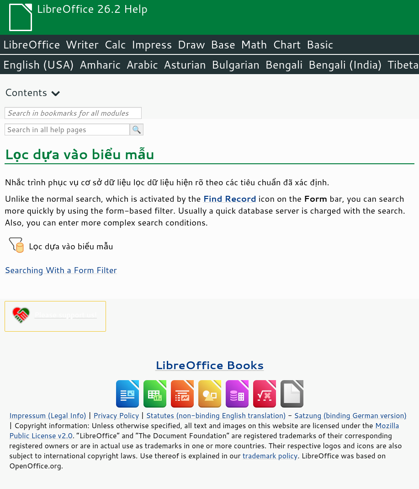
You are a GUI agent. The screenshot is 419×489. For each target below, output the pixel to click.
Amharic (100, 64)
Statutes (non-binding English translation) (216, 415)
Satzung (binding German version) (350, 415)
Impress (152, 44)
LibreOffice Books (209, 365)
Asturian (185, 64)
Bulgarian (236, 64)
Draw (191, 44)
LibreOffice (31, 44)
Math (254, 44)
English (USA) (38, 64)
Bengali (283, 64)
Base (223, 44)
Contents (26, 92)
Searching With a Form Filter (61, 270)
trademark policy (270, 456)
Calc (115, 44)
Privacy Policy (116, 415)
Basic (319, 44)
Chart (286, 44)
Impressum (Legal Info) (47, 415)
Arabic (142, 64)
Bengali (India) (345, 64)
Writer (81, 44)
